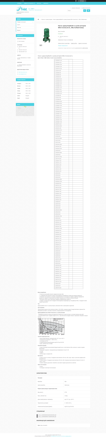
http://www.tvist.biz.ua (23, 72)
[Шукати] (84, 10)
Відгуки (18, 30)
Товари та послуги (28, 3)
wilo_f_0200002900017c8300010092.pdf (47, 416)
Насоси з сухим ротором (47, 19)
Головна (19, 3)
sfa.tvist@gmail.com (22, 74)
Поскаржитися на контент (56, 436)
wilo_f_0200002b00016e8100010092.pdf (47, 415)
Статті (18, 24)
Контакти (46, 3)
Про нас (39, 3)
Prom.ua (59, 434)
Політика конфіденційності (66, 436)
